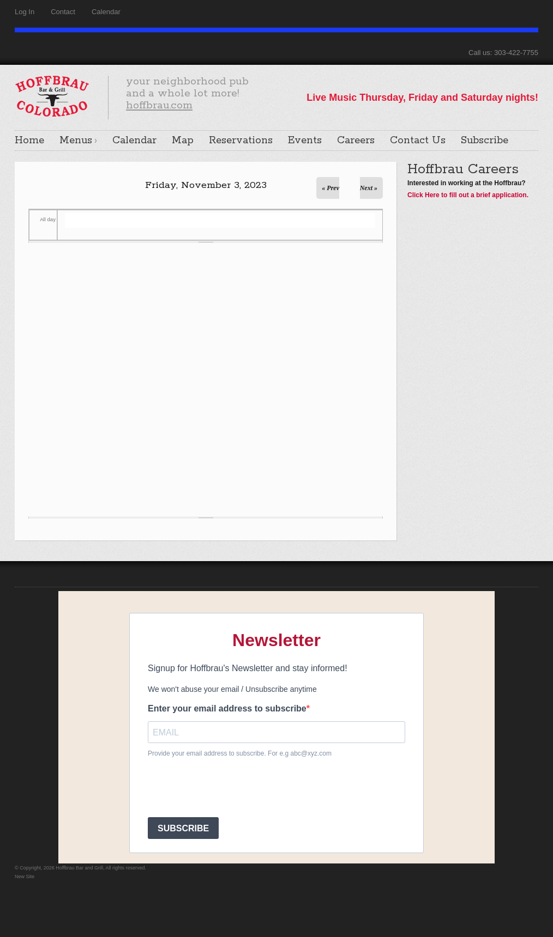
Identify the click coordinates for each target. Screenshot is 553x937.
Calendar (106, 12)
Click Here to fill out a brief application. (467, 195)
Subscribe (484, 140)
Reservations (241, 140)
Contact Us (418, 140)
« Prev (330, 188)
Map (183, 140)
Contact (63, 12)
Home (29, 140)
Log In (24, 12)
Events (305, 140)
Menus (75, 140)
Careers (356, 140)
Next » (368, 188)
